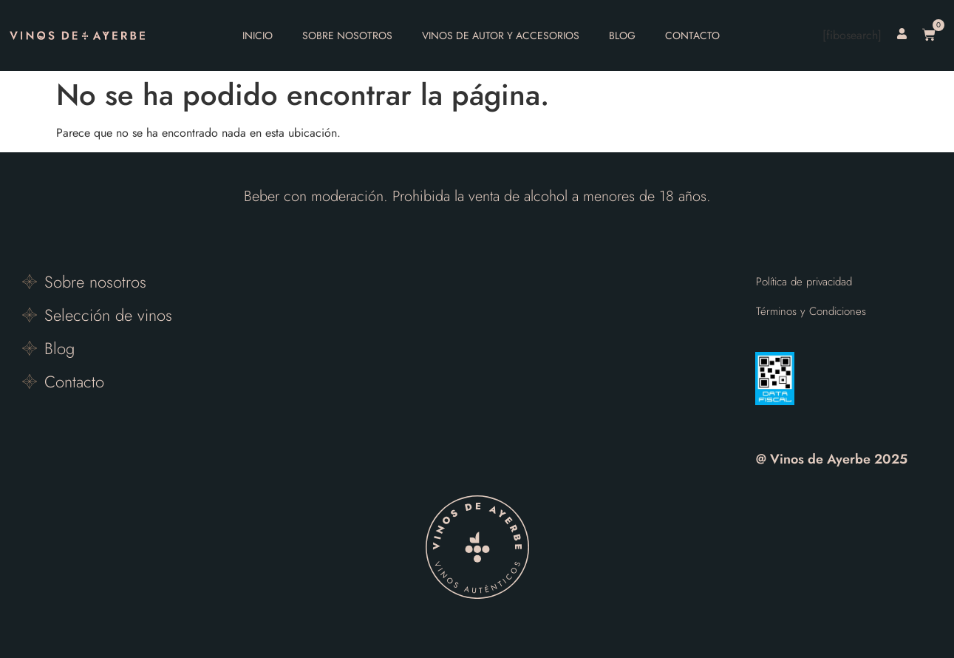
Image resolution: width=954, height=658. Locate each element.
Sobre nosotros (347, 35)
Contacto (692, 35)
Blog (622, 35)
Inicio (257, 35)
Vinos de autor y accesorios (500, 35)
